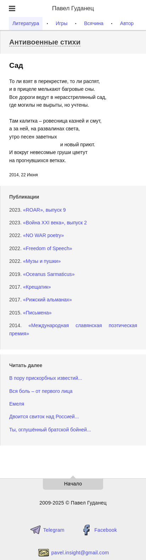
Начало (73, 484)
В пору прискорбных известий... (45, 378)
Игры (61, 23)
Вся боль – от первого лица (41, 391)
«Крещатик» (37, 287)
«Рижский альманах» (47, 299)
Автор (127, 23)
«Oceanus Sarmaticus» (49, 274)
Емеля (16, 404)
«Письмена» (37, 313)
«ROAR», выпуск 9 (44, 210)
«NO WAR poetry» (43, 235)
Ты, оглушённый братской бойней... (50, 429)
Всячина (93, 23)
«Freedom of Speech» (47, 248)
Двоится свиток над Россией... (44, 416)
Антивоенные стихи (44, 42)
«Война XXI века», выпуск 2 (55, 222)
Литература (25, 23)
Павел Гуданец (73, 8)
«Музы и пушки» (42, 261)
